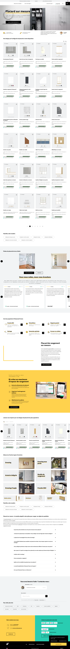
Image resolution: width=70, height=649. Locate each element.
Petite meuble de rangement (57, 59)
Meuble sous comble (23, 149)
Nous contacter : (23, 593)
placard (44, 359)
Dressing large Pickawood (8, 59)
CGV (26, 644)
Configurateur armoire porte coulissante (11, 240)
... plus (54, 638)
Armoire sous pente (7, 149)
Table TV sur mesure (39, 149)
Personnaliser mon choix (62, 640)
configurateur (20, 524)
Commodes (11, 421)
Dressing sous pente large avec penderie (41, 90)
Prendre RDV (39, 272)
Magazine (56, 606)
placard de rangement (7, 519)
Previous (2, 261)
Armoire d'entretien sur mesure (59, 441)
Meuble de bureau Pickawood (8, 440)
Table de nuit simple (23, 210)
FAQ (31, 606)
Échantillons (32, 323)
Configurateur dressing (36, 237)
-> (46, 596)
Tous (4, 421)
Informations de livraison (53, 632)
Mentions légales (31, 644)
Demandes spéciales (34, 331)
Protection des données (40, 644)
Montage (9, 331)
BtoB (17, 606)
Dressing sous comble (40, 59)
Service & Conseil (46, 635)
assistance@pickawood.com (17, 628)
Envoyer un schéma (55, 331)
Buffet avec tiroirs (39, 210)
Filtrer (66, 41)
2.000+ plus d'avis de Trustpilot (14, 306)
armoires (13, 520)
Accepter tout (58, 644)
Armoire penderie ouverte (21, 440)
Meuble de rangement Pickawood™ (10, 89)
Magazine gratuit (54, 323)
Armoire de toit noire (56, 119)
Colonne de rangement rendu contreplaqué (24, 90)
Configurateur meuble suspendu (24, 237)
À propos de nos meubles (9, 606)
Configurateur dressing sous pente (10, 237)
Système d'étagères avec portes (42, 179)
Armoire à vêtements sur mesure (25, 179)
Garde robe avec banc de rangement (26, 59)
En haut (61, 648)
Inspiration (38, 606)
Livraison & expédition (47, 606)
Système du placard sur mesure (58, 179)
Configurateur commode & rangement (26, 240)
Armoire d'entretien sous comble (47, 441)
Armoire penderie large (23, 119)
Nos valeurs (7, 609)
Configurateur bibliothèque (48, 237)
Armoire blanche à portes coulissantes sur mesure (10, 120)
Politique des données (54, 640)
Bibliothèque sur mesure (56, 149)
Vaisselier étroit (39, 119)
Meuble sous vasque (7, 210)
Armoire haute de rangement (57, 89)
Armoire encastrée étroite (34, 440)
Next (68, 261)
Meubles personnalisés (56, 210)
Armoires (7, 421)
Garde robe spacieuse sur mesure (9, 179)
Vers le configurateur (29, 272)
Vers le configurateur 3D (13, 22)
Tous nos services (23, 609)
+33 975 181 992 (15, 624)
